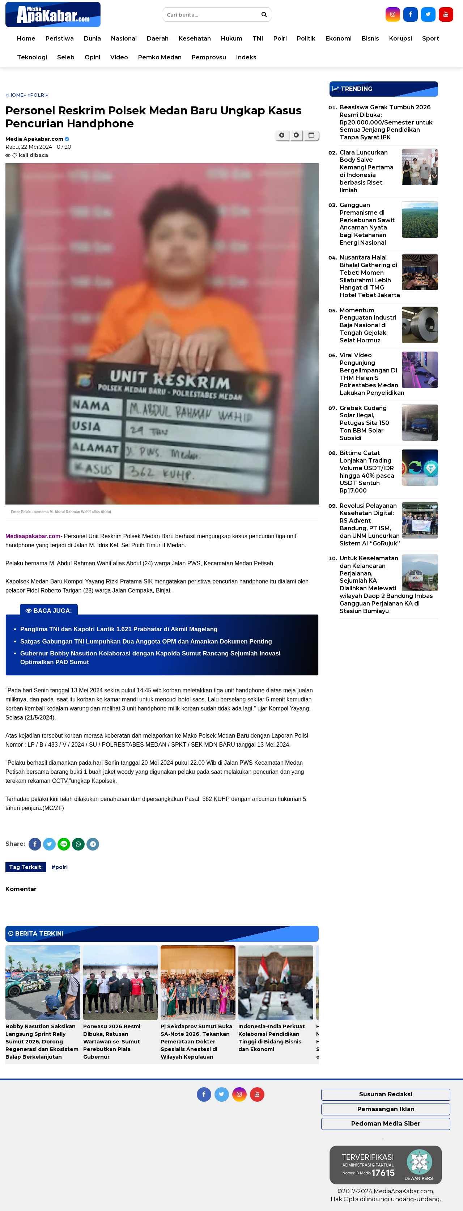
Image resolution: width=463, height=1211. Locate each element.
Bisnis (370, 38)
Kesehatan (195, 38)
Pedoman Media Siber (385, 1123)
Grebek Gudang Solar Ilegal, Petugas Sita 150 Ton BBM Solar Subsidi (364, 423)
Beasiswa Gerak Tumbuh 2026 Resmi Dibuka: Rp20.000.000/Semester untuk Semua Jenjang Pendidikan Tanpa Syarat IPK (386, 122)
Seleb (66, 57)
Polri (280, 38)
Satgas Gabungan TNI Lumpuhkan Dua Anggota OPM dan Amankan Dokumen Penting (146, 641)
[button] (311, 135)
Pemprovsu (209, 57)
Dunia (92, 38)
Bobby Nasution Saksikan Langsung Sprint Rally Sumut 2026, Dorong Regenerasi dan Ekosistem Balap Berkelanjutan (41, 1041)
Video (119, 57)
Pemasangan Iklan (386, 1109)
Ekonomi (339, 38)
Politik (306, 38)
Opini (92, 57)
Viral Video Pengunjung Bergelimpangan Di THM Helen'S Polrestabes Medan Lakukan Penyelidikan (372, 374)
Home (26, 38)
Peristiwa (60, 38)
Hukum (231, 38)
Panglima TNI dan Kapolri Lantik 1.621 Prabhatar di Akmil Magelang (118, 629)
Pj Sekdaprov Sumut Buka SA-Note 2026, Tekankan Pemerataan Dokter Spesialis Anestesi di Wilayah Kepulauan (196, 1041)
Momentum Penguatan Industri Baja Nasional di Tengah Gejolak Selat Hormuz (368, 325)
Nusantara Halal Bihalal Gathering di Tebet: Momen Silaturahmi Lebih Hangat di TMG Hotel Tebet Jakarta (370, 276)
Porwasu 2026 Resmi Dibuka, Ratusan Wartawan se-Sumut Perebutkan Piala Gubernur (111, 1041)
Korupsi (400, 38)
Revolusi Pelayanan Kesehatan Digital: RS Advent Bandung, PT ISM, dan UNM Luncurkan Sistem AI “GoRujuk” (370, 524)
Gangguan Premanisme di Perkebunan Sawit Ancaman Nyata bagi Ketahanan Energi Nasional (367, 224)
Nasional (124, 38)
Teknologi (32, 57)
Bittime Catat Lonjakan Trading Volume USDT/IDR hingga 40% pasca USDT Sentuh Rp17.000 (367, 472)
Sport (430, 38)
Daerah (158, 38)
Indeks (246, 57)
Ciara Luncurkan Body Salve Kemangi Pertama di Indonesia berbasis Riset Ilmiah (367, 171)
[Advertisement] (384, 675)
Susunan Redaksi (385, 1094)
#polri (59, 867)
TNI (257, 38)
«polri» (37, 95)
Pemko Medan (160, 57)
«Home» (15, 95)
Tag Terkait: (26, 867)
